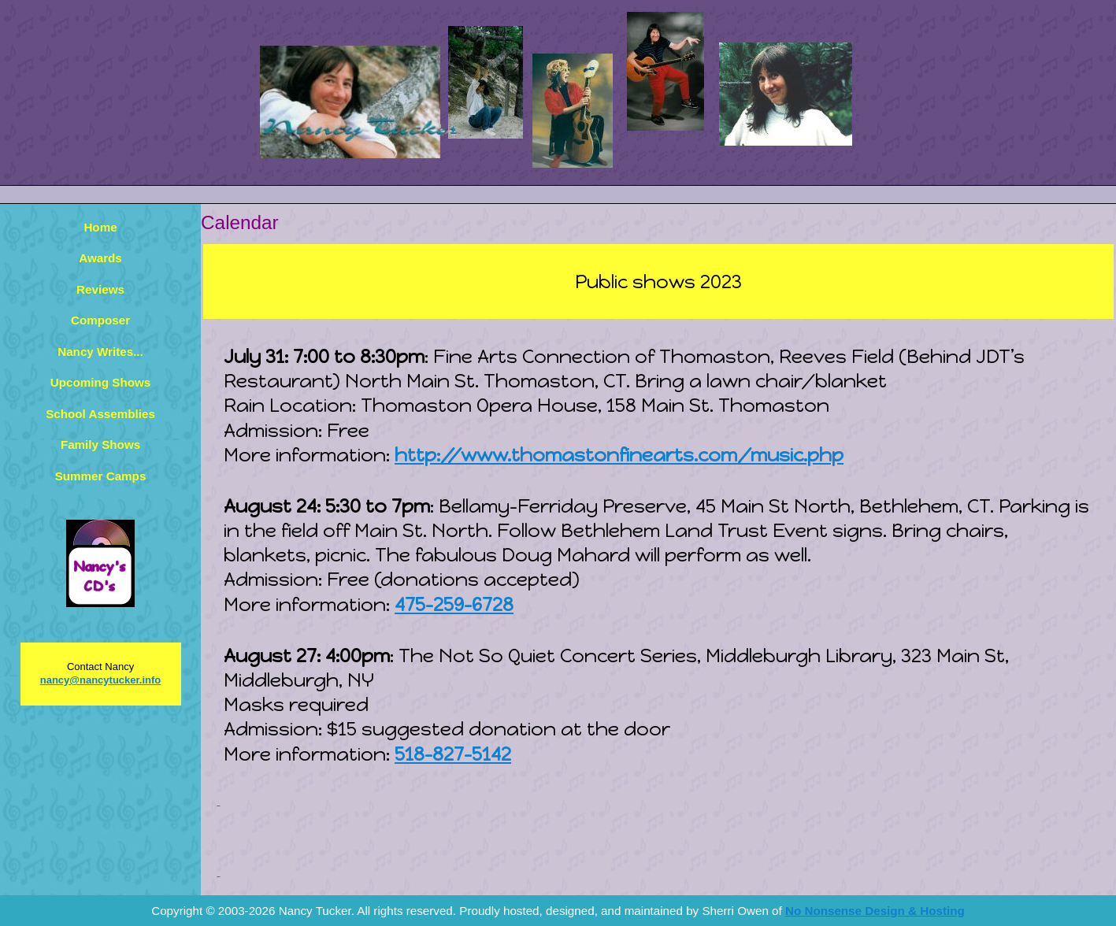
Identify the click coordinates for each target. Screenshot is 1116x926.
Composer (100, 320)
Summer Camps (100, 476)
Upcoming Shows (100, 382)
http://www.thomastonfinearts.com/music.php (619, 454)
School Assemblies (100, 413)
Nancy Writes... (100, 351)
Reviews (100, 289)
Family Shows (100, 444)
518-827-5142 (453, 754)
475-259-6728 (454, 604)
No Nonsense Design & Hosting (875, 910)
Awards (100, 258)
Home (100, 227)
